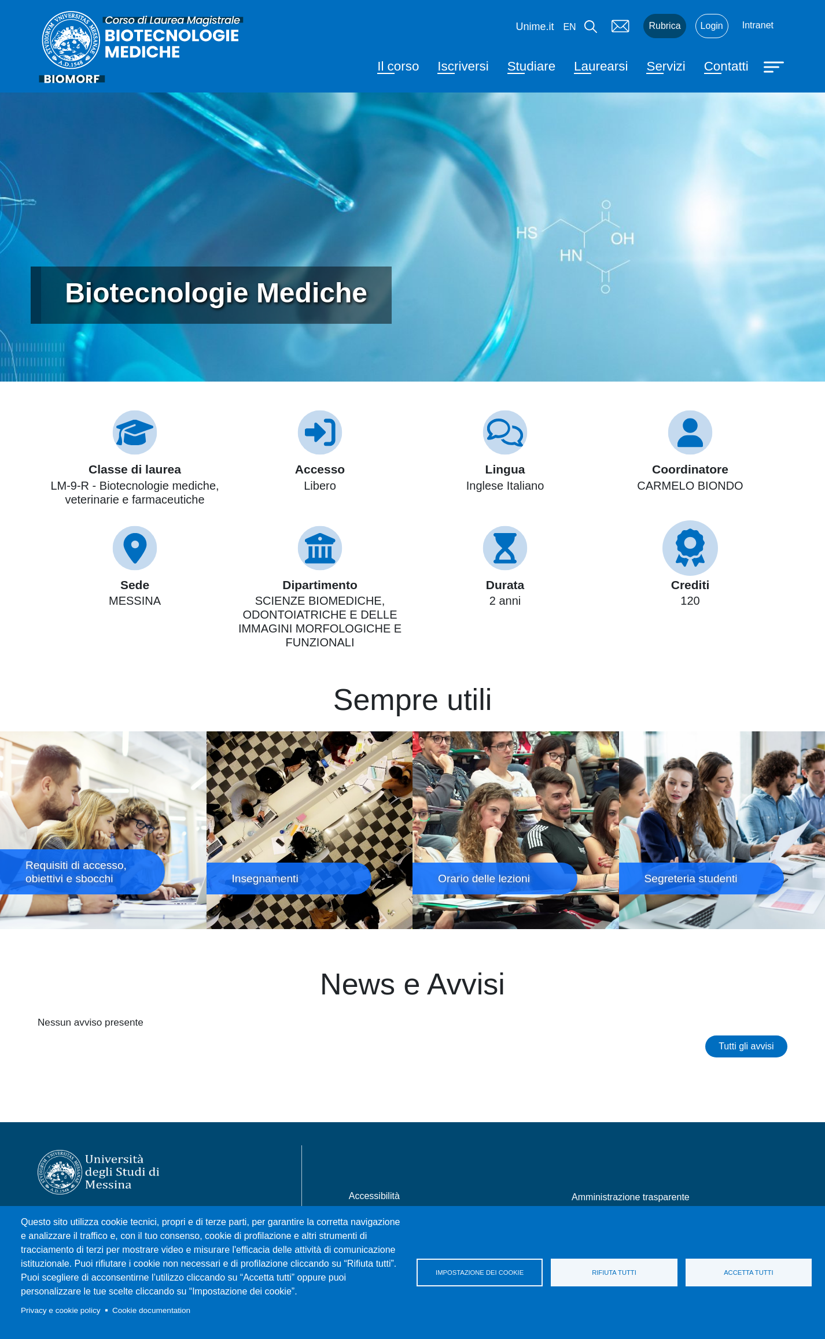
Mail (620, 26)
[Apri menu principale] (775, 65)
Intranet (758, 25)
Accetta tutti (748, 1272)
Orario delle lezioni (515, 830)
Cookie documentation (151, 1310)
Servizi (665, 66)
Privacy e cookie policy (61, 1310)
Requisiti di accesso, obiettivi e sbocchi (103, 830)
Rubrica (664, 26)
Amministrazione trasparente (631, 1197)
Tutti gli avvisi (746, 1046)
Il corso (398, 66)
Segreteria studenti (722, 830)
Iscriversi (462, 66)
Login (712, 26)
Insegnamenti (310, 830)
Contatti (726, 66)
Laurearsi (601, 66)
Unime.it (534, 26)
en (569, 27)
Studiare (531, 66)
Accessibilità (374, 1196)
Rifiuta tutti (614, 1272)
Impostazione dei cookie (480, 1272)
